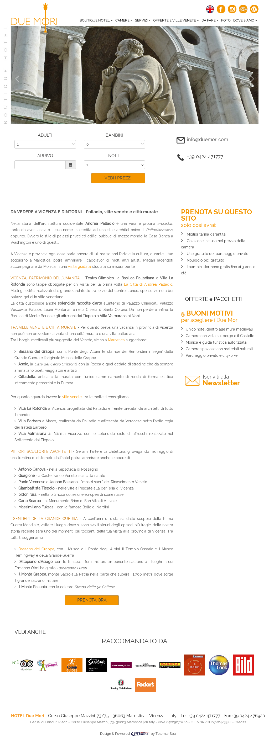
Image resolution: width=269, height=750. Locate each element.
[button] (17, 99)
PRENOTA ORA (92, 600)
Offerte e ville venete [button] (176, 20)
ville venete (72, 397)
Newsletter (221, 380)
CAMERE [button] (123, 20)
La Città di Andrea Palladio (148, 284)
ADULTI (45, 135)
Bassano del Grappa (36, 549)
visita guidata (79, 266)
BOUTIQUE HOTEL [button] (96, 20)
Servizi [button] (143, 20)
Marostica (116, 340)
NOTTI (114, 155)
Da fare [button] (210, 20)
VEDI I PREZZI (118, 177)
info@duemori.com (207, 139)
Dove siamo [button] (245, 20)
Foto (226, 20)
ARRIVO (45, 155)
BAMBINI (114, 135)
